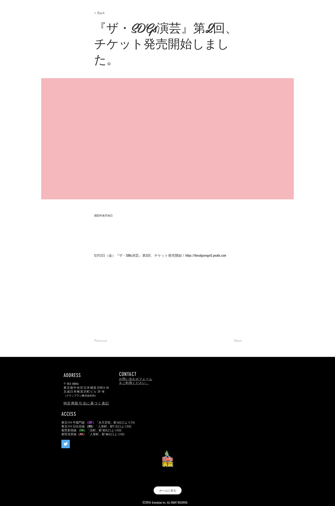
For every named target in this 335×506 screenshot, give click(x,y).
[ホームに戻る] (167, 490)
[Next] (231, 340)
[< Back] (108, 13)
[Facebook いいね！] (92, 454)
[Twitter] (65, 444)
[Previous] (108, 340)
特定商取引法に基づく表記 (86, 403)
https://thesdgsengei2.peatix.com (205, 255)
